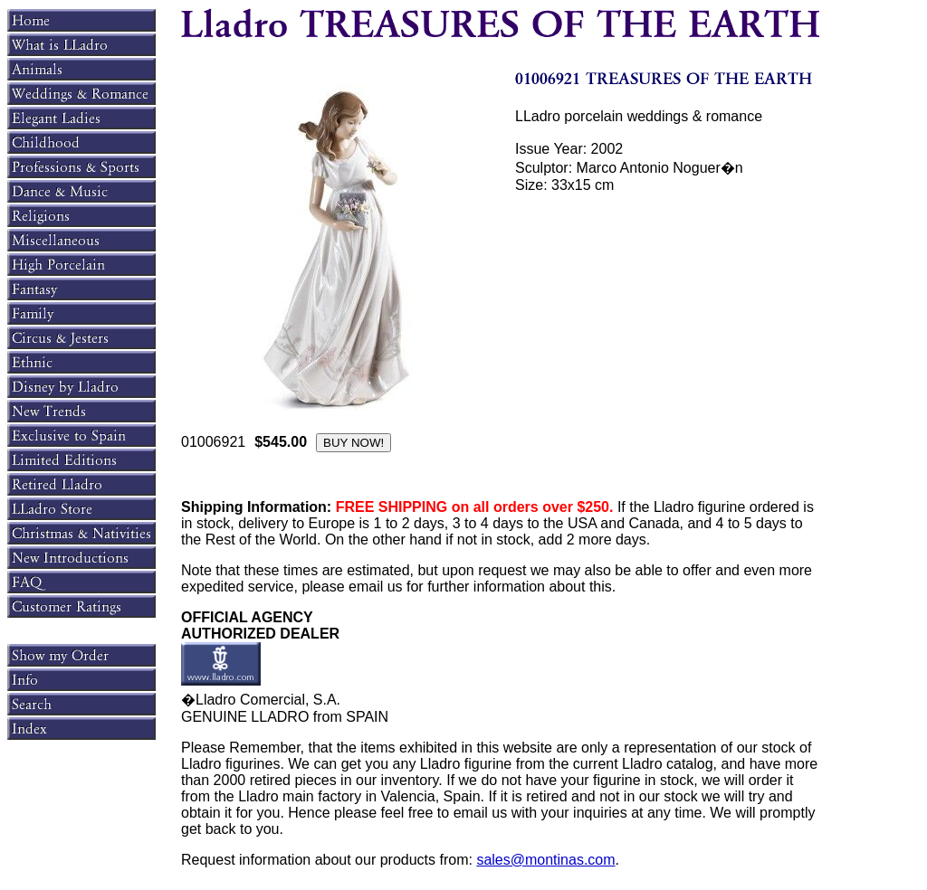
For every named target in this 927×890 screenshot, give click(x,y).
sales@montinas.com (545, 859)
